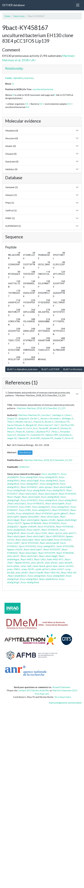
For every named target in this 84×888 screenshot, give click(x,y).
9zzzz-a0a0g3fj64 (29, 579)
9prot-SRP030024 (55, 536)
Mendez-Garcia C (23, 421)
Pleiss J (55, 431)
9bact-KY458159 (49, 529)
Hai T (57, 425)
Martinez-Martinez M (29, 415)
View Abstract (25, 452)
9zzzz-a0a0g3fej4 (36, 575)
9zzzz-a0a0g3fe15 (41, 510)
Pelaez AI (20, 431)
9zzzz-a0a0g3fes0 (16, 529)
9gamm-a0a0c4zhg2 (67, 520)
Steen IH (21, 428)
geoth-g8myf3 (61, 513)
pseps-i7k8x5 (13, 569)
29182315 (24, 467)
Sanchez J (30, 431)
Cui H (29, 428)
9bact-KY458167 (29, 487)
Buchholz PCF (43, 431)
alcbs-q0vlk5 (22, 572)
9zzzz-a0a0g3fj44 (29, 477)
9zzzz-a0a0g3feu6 (30, 582)
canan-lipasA (39, 566)
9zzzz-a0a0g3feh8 (36, 490)
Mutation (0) (11, 130)
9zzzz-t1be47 (33, 529)
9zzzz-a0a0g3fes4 (48, 500)
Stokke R (11, 428)
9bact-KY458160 (51, 523)
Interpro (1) (11, 195)
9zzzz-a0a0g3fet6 (25, 513)
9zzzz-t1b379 (15, 523)
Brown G (49, 421)
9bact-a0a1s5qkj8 (29, 480)
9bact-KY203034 (67, 493)
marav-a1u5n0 (66, 566)
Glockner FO (23, 434)
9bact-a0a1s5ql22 (28, 493)
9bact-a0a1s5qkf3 (36, 536)
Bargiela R (24, 418)
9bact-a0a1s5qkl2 (24, 539)
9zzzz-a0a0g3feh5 (49, 480)
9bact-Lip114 (55, 533)
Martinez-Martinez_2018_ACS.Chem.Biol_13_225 (41, 408)
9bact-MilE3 (27, 559)
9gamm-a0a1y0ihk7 (29, 516)
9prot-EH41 (41, 533)
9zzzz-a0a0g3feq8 (16, 490)
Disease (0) (10, 153)
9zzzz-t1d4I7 (13, 543)
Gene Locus (19, 16)
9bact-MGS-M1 (52, 572)
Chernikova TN (62, 421)
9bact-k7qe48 (36, 572)
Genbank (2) (11, 187)
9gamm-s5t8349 (28, 526)
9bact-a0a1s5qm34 (48, 493)
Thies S (10, 421)
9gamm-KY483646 (32, 523)
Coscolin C (46, 415)
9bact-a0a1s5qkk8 (44, 539)
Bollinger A (67, 418)
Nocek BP (43, 428)
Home (7, 16)
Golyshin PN (47, 438)
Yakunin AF (23, 438)
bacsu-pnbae (13, 566)
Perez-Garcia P (45, 425)
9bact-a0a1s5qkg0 (48, 556)
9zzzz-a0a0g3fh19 (55, 490)
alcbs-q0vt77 (69, 533)
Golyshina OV (37, 434)
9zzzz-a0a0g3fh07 (29, 483)
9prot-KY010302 (27, 546)
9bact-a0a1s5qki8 (62, 487)
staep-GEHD (28, 569)
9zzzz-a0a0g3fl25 (46, 546)
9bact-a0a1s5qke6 (16, 536)
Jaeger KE (12, 438)
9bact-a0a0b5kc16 (48, 579)
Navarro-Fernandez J (50, 418)
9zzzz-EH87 (25, 506)
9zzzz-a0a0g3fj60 (56, 575)
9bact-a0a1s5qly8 (31, 497)
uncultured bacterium (43, 89)
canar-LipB (26, 566)
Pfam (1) (9, 202)
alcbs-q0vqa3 (45, 487)
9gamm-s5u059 (14, 549)
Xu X (35, 428)
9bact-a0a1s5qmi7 (33, 549)
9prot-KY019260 (29, 543)
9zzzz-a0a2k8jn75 (51, 474)
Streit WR (35, 438)
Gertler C (34, 418)
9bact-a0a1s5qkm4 (30, 520)
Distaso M (66, 428)
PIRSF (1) (10, 218)
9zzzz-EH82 (25, 510)
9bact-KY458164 (44, 513)
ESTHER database (13, 5)
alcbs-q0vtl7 (13, 556)
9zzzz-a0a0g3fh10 (48, 477)
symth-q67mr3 (42, 569)
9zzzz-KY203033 (29, 500)
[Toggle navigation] (78, 5)
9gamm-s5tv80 (48, 520)
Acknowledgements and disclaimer (65, 702)
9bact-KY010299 (46, 552)
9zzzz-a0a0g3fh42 (67, 500)
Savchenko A (65, 434)
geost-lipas (52, 566)
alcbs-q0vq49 (65, 562)
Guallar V (58, 438)
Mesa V (10, 431)
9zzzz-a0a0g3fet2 (60, 506)
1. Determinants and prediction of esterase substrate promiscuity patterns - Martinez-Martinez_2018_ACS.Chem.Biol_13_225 (37, 394)
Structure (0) (11, 138)
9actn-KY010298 (65, 546)
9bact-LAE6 (40, 559)
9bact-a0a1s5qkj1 (28, 552)
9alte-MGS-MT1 (55, 559)
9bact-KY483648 (65, 552)
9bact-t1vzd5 (27, 533)
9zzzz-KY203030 (62, 539)
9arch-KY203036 (46, 526)
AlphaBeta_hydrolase (23, 78)
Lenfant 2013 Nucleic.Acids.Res (33, 690)
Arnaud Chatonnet (61, 687)
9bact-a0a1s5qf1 (29, 556)
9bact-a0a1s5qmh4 (54, 503)
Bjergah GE (31, 425)
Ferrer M (69, 438)
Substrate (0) (11, 161)
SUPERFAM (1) (13, 225)
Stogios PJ (12, 418)
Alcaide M (54, 428)
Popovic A (39, 421)
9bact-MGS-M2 (68, 572)
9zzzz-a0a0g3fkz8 (50, 497)
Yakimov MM (51, 434)
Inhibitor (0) (11, 169)
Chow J (68, 415)
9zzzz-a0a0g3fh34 (49, 483)
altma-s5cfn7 (57, 569)
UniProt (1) (11, 210)
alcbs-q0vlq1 (51, 562)
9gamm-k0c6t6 (22, 562)
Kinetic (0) (10, 146)
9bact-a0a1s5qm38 (49, 543)
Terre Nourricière (62, 697)
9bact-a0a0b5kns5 (17, 575)
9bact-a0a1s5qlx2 (17, 503)
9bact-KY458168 (64, 526)
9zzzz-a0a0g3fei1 (41, 506)
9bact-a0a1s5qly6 (50, 516)
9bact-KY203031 (60, 510)
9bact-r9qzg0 (14, 497)
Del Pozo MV (67, 425)
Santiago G (58, 415)
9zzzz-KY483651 (35, 503)
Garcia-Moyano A (15, 425)
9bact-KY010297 (51, 549)
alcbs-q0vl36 (37, 562)
